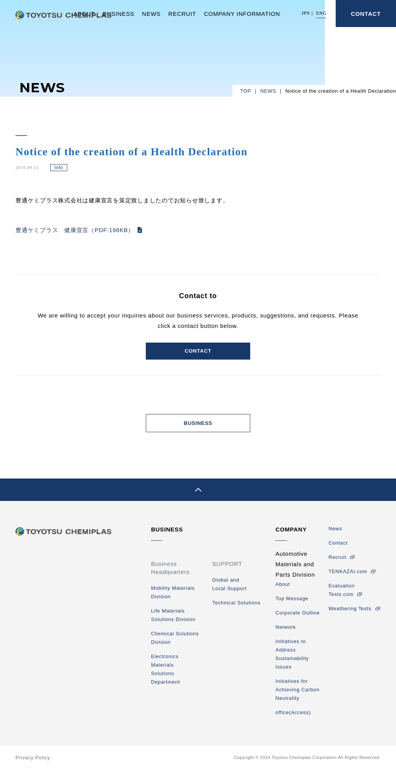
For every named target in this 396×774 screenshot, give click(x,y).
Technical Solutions (236, 607)
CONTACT (366, 13)
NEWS (151, 13)
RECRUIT (182, 13)
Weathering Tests (349, 613)
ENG (321, 13)
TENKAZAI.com (347, 576)
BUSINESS (118, 13)
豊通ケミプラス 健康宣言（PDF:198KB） (74, 230)
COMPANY (291, 533)
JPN (306, 13)
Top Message (291, 603)
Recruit (337, 561)
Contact (338, 547)
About (282, 588)
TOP (245, 91)
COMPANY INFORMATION (242, 13)
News (335, 533)
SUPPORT (227, 568)
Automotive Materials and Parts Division (295, 568)
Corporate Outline (297, 617)
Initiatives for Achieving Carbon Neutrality (297, 693)
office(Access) (293, 717)
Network (285, 631)
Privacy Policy (32, 762)
